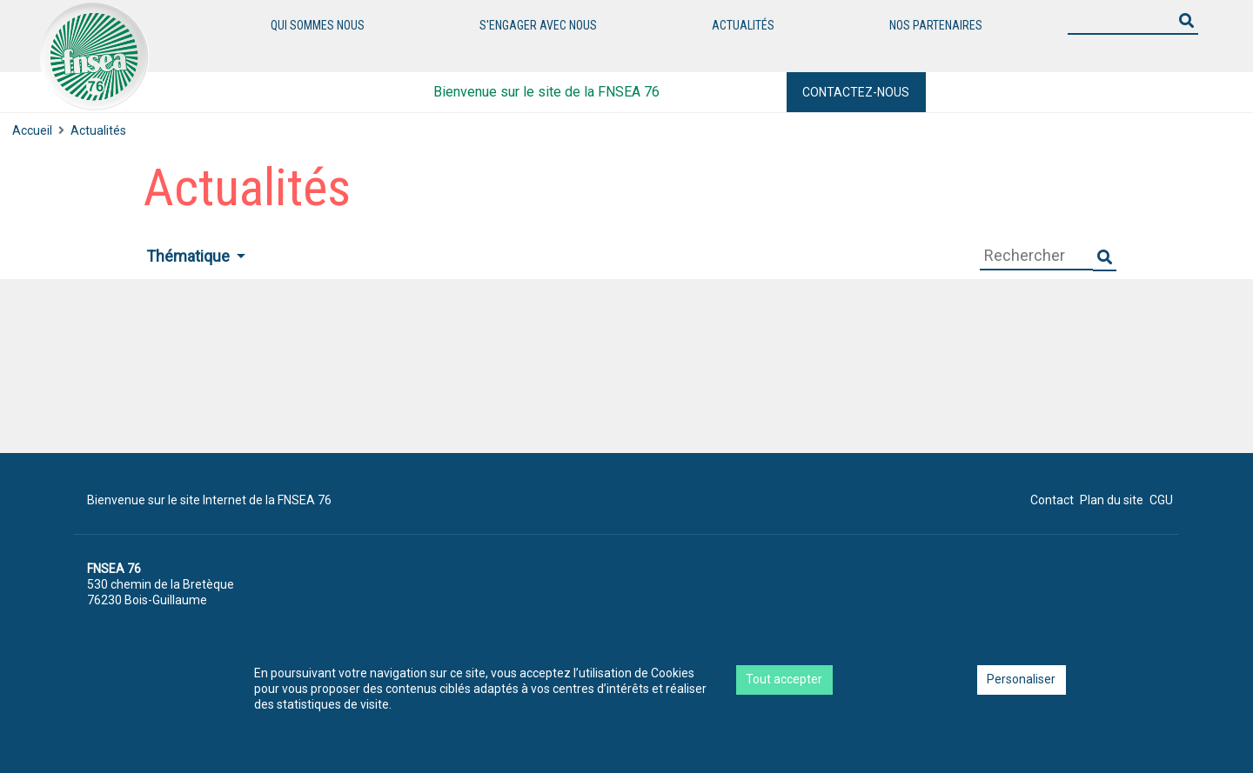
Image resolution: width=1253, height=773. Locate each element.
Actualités (743, 25)
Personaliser (1021, 679)
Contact (1052, 500)
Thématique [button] (189, 256)
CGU (1161, 500)
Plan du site (1111, 500)
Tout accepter (784, 679)
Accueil (32, 130)
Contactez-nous (855, 92)
